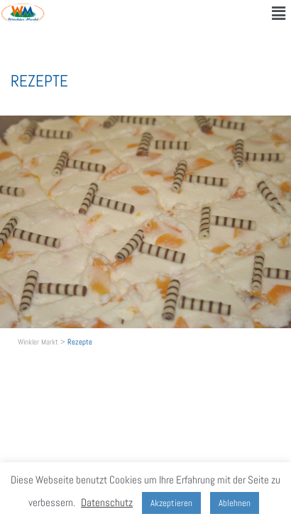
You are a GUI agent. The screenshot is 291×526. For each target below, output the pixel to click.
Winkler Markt (38, 342)
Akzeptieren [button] (171, 503)
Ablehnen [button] (235, 503)
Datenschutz (107, 502)
